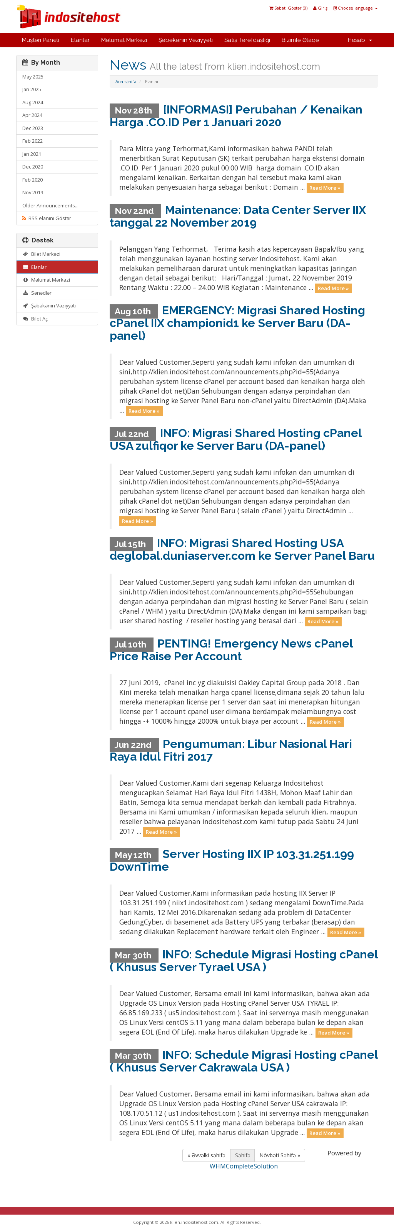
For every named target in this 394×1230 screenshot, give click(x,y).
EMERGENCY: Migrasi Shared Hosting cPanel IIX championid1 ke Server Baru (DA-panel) (237, 323)
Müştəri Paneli (40, 40)
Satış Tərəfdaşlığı (247, 40)
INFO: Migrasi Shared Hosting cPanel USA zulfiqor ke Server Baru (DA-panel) (236, 439)
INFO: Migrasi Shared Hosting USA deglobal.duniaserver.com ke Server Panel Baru (242, 549)
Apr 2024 (32, 115)
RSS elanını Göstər (46, 218)
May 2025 (32, 76)
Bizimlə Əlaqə (300, 40)
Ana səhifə (125, 81)
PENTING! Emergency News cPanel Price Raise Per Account (231, 650)
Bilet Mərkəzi (41, 253)
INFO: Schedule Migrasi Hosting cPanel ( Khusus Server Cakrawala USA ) (244, 1061)
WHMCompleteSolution (244, 1166)
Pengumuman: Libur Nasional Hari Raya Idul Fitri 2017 (231, 750)
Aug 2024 (32, 102)
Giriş (320, 8)
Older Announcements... (50, 205)
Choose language (355, 8)
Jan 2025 (31, 89)
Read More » (325, 187)
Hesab (360, 40)
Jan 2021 (31, 153)
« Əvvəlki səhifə (206, 1155)
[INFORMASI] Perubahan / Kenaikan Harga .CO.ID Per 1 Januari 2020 (236, 116)
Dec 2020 (32, 166)
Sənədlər (37, 292)
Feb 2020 (32, 179)
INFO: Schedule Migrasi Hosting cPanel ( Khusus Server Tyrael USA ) (244, 961)
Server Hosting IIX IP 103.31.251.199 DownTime (232, 860)
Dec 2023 (32, 128)
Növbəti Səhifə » (279, 1155)
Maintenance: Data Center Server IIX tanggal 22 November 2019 (238, 216)
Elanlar (80, 40)
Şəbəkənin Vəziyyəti (186, 40)
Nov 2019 (32, 192)
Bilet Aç (35, 318)
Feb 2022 (32, 140)
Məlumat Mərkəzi (124, 40)
